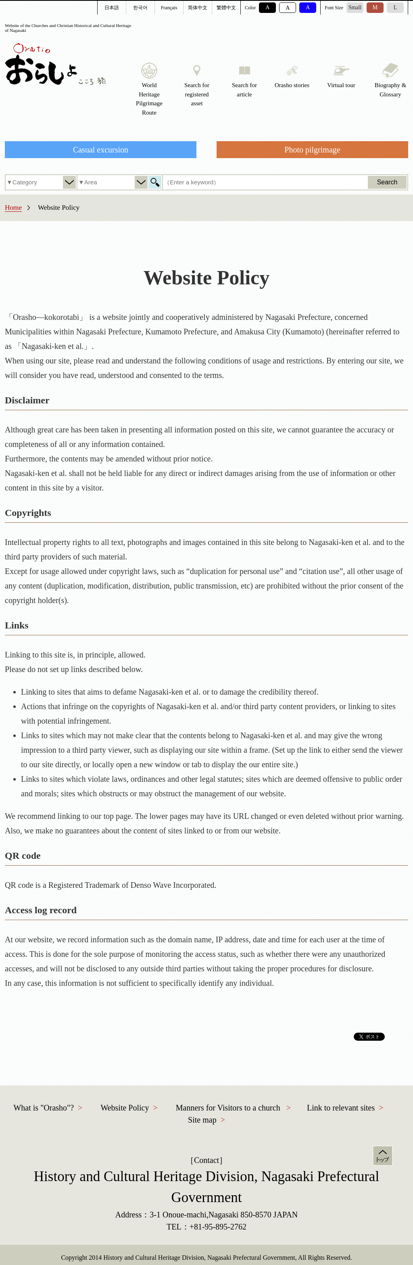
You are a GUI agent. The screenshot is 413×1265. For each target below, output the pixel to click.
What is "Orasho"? (43, 1107)
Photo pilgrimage (312, 149)
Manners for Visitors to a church (228, 1107)
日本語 (111, 7)
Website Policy (124, 1107)
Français (169, 7)
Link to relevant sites (341, 1107)
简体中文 (197, 7)
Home (13, 207)
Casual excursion (100, 149)
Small (355, 7)
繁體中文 (226, 7)
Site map (202, 1119)
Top (383, 1156)
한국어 (140, 7)
